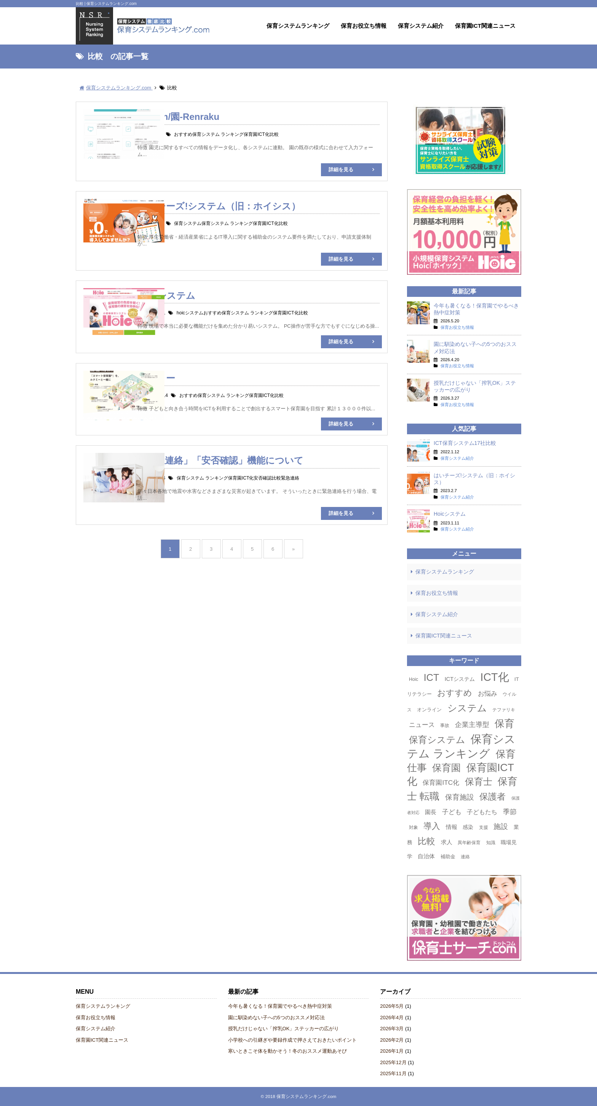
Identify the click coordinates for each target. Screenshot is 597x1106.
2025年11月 (393, 1073)
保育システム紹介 (421, 25)
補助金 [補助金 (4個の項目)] (448, 856)
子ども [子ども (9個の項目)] (451, 812)
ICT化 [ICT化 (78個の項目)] (494, 677)
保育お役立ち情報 (363, 25)
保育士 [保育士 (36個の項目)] (478, 781)
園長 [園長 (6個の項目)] (430, 812)
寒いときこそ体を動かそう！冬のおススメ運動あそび (287, 1051)
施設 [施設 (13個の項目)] (500, 826)
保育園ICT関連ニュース (485, 25)
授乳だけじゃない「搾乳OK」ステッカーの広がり (283, 1028)
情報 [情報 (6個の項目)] (451, 827)
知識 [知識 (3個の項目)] (490, 842)
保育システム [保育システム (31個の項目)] (437, 740)
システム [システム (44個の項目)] (467, 708)
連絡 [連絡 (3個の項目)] (465, 856)
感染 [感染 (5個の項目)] (468, 827)
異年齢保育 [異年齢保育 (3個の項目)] (469, 842)
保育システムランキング (298, 25)
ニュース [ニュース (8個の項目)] (422, 724)
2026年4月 (392, 1017)
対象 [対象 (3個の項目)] (413, 827)
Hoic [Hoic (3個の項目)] (413, 679)
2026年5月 (392, 1006)
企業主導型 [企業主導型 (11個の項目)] (472, 724)
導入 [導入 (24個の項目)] (431, 826)
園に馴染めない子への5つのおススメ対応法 (276, 1017)
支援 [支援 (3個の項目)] (483, 827)
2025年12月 (393, 1062)
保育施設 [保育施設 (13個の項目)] (459, 797)
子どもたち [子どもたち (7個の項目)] (482, 812)
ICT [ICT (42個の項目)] (431, 677)
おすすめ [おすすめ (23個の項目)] (454, 693)
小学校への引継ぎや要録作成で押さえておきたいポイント (292, 1040)
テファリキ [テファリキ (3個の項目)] (503, 709)
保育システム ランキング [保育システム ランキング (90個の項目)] (461, 746)
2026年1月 (392, 1051)
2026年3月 (392, 1028)
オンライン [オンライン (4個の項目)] (429, 709)
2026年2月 (392, 1040)
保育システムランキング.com (306, 1096)
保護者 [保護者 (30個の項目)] (492, 797)
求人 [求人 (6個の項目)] (446, 842)
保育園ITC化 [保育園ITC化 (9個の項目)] (441, 782)
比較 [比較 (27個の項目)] (426, 841)
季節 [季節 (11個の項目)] (510, 812)
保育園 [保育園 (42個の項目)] (446, 767)
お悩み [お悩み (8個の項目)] (487, 693)
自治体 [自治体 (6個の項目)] (426, 856)
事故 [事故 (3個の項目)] (444, 725)
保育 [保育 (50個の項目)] (504, 723)
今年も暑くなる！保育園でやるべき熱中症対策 (280, 1006)
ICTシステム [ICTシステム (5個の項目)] (460, 679)
